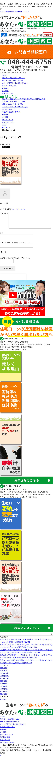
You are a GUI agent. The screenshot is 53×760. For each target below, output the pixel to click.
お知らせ (4, 12)
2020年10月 (4, 682)
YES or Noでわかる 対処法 (12, 80)
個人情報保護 (13, 12)
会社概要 (5, 91)
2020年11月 (4, 679)
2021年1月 (4, 674)
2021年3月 (4, 671)
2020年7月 (4, 689)
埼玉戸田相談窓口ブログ (11, 112)
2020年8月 (4, 687)
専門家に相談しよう (9, 86)
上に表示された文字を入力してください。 (15, 261)
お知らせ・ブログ (6, 738)
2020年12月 (4, 676)
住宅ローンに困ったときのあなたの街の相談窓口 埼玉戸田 (23, 99)
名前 (1, 236)
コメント (4, 213)
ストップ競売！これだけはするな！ (15, 83)
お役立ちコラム (7, 93)
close (4, 125)
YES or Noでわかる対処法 (9, 725)
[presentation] (13, 280)
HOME (4, 75)
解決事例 (5, 88)
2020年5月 (4, 695)
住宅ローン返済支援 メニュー (13, 78)
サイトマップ (24, 12)
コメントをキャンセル (18, 209)
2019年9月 (4, 697)
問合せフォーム (7, 120)
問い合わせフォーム (7, 746)
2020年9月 (4, 684)
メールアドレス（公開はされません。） (14, 246)
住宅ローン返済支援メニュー (10, 722)
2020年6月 (4, 692)
